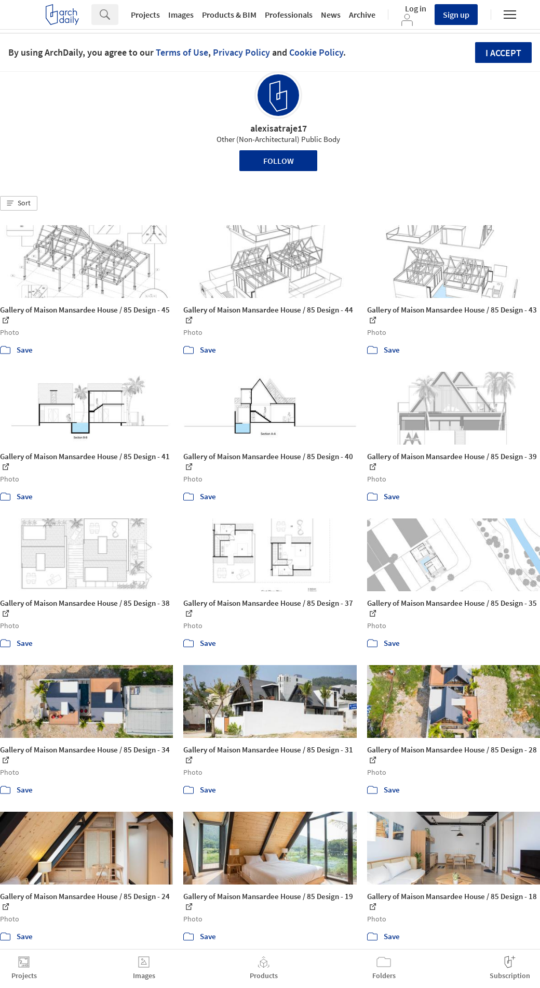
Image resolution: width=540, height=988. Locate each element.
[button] (18, 203)
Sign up (456, 14)
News (331, 14)
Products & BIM (229, 14)
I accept (503, 53)
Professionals (289, 14)
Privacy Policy (241, 52)
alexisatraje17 (278, 128)
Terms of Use (182, 52)
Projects (145, 14)
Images (181, 14)
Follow (278, 160)
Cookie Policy (316, 52)
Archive (362, 14)
